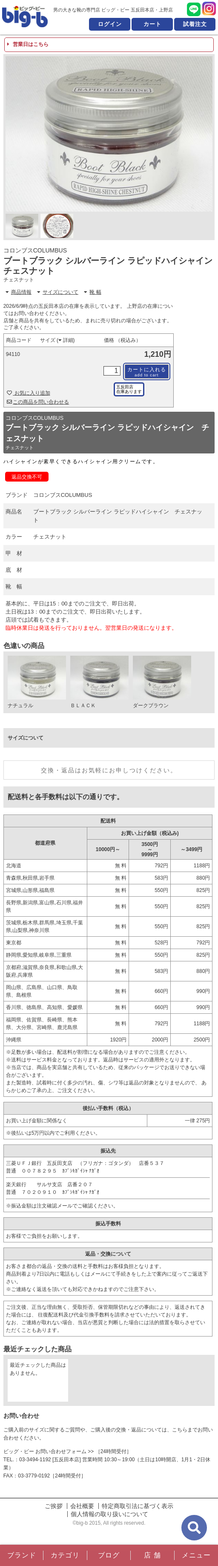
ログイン (110, 24)
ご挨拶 (54, 1506)
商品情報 (19, 292)
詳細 (65, 340)
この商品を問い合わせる (38, 402)
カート (152, 24)
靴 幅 (92, 292)
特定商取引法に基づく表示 (137, 1506)
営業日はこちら (28, 44)
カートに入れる (146, 372)
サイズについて (57, 292)
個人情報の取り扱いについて (109, 1514)
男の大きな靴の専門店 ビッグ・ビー (25, 16)
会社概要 (82, 1506)
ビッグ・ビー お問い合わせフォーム (44, 1451)
